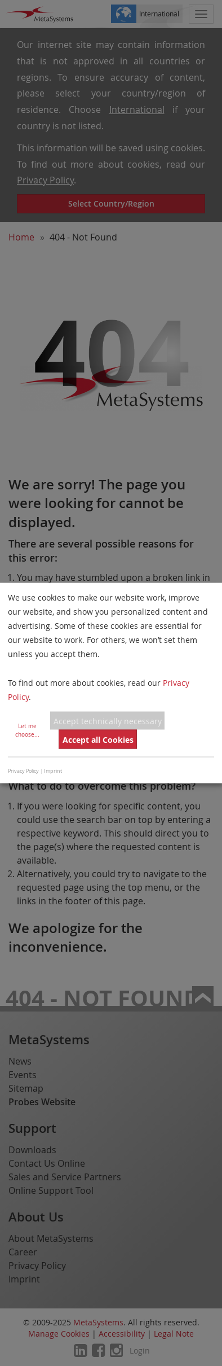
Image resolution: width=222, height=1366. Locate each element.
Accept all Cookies (98, 739)
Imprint (53, 771)
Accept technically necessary (108, 720)
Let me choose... (27, 730)
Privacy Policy (23, 771)
